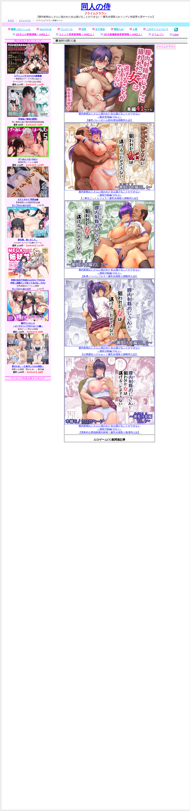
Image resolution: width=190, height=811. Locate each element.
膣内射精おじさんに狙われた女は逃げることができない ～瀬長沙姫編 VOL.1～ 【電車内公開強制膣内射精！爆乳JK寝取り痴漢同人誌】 (109, 428)
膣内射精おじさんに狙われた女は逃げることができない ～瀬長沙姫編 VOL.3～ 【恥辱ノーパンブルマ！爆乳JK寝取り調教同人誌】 (109, 272)
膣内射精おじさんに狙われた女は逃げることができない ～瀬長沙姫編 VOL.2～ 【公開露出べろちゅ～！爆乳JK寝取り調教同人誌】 (109, 350)
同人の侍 (96, 6)
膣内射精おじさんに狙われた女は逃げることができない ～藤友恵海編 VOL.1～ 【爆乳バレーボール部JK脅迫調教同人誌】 (109, 116)
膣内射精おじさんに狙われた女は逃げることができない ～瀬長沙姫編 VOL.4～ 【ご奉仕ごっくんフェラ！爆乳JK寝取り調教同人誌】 (109, 194)
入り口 (11, 20)
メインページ (25, 20)
